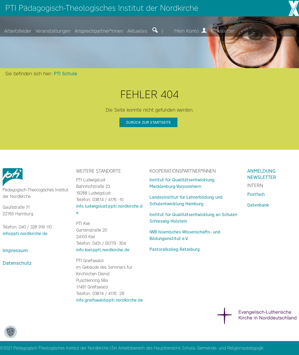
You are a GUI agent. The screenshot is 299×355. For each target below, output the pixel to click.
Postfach (256, 194)
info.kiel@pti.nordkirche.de (102, 250)
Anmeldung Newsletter (261, 174)
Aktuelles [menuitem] (137, 31)
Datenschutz (17, 263)
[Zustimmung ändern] (10, 332)
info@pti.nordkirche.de (25, 233)
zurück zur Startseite (148, 122)
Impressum (15, 250)
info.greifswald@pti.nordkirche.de (109, 300)
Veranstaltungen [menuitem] (53, 31)
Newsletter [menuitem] (222, 31)
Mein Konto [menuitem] (190, 31)
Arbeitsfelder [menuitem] (17, 31)
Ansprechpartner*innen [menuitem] (99, 31)
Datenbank (258, 205)
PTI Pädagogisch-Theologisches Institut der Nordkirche (101, 8)
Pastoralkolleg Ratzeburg (175, 249)
